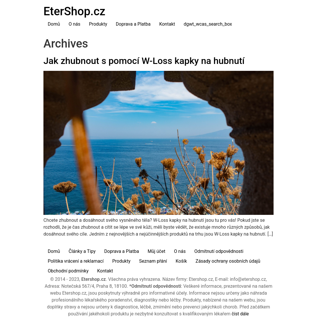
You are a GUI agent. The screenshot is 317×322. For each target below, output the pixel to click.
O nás (74, 24)
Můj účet (156, 251)
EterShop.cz (74, 11)
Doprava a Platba (133, 24)
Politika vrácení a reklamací (76, 261)
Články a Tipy (82, 251)
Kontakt (167, 24)
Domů (54, 24)
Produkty (98, 24)
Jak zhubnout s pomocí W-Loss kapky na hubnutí (144, 60)
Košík (181, 261)
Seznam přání (153, 261)
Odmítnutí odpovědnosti (218, 251)
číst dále (240, 314)
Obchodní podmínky (68, 271)
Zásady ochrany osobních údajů (228, 261)
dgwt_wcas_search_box (208, 24)
